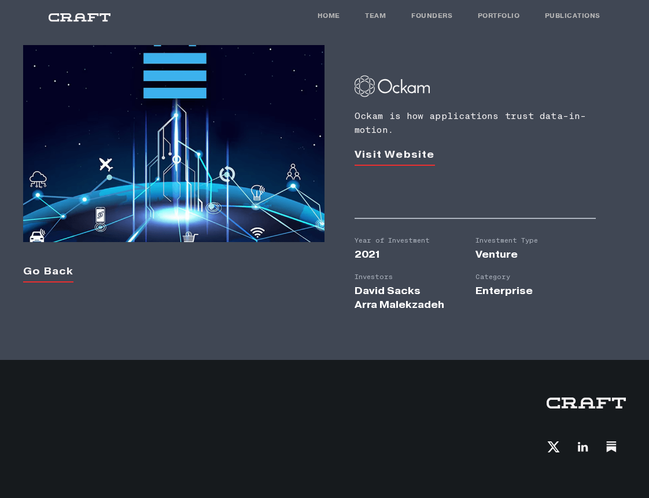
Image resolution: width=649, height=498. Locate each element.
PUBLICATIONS (572, 15)
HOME (329, 15)
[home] (79, 17)
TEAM (375, 15)
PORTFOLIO (499, 15)
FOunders (431, 15)
